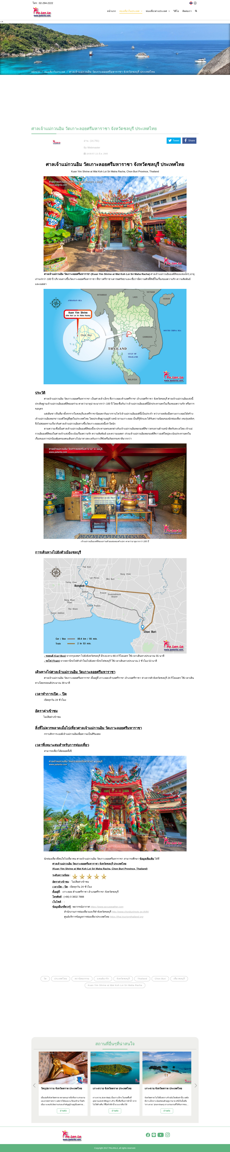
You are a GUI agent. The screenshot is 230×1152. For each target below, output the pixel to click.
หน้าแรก (111, 11)
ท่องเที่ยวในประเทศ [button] (130, 11)
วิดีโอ (176, 11)
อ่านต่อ (63, 1110)
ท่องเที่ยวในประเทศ (54, 72)
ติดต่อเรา (187, 11)
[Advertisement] (115, 99)
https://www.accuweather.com (107, 906)
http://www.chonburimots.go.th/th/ (130, 911)
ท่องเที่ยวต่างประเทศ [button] (158, 11)
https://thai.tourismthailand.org (126, 916)
